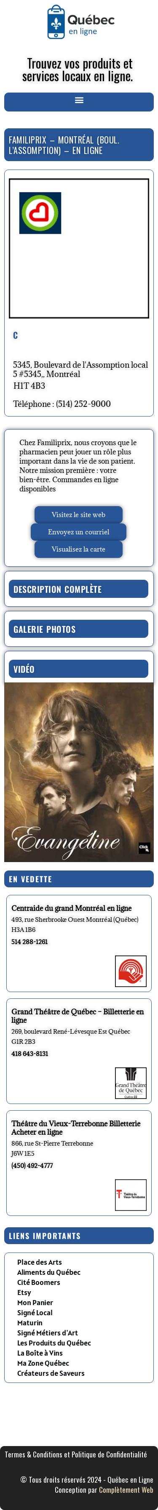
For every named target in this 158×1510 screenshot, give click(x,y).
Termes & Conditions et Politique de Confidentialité (76, 1454)
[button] (79, 100)
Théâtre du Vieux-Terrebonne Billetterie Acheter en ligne (75, 1128)
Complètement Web (126, 1489)
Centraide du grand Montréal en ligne (71, 908)
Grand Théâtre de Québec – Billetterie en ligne (77, 1016)
